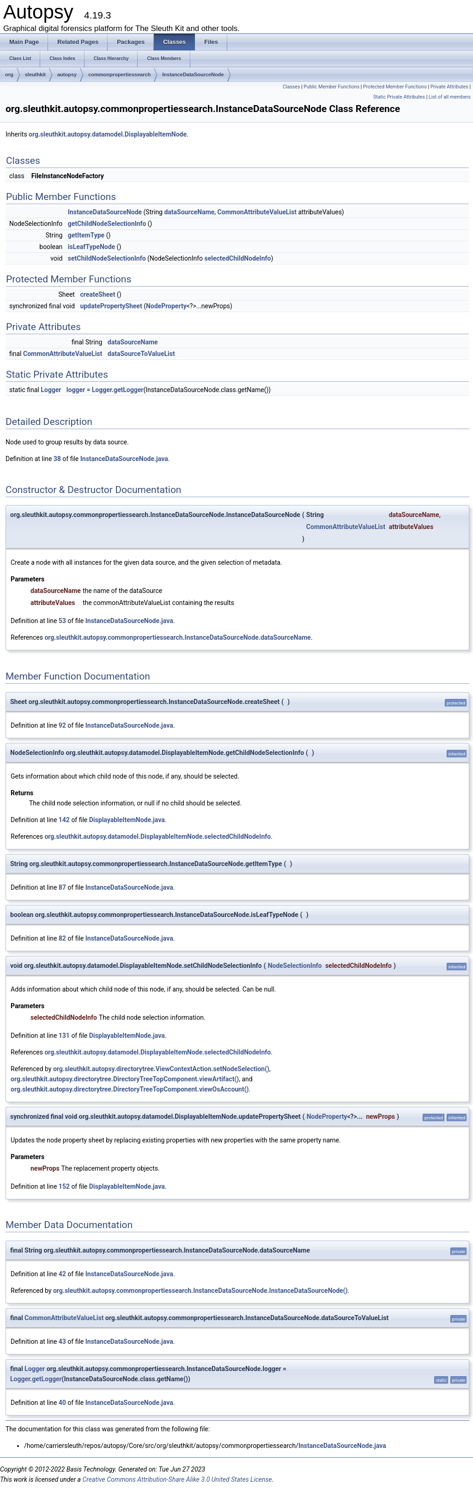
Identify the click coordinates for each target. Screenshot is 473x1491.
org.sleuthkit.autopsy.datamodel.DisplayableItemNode (108, 134)
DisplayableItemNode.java (127, 819)
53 (62, 620)
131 (64, 1035)
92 (62, 725)
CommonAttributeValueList (257, 212)
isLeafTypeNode (91, 246)
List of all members (450, 97)
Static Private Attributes (399, 97)
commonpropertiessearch (119, 74)
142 (64, 819)
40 (62, 1402)
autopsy (67, 74)
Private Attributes (449, 87)
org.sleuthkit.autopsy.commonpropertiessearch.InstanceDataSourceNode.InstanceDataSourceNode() (200, 1290)
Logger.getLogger (118, 389)
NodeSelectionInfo (295, 965)
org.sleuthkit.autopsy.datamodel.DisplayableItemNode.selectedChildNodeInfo (157, 836)
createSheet (97, 294)
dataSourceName (189, 212)
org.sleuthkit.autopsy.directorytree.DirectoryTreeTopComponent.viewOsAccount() (130, 1089)
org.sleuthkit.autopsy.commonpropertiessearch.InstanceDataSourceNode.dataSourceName (177, 637)
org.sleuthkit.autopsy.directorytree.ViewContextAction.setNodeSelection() (161, 1069)
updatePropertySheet (111, 306)
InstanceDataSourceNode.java (124, 458)
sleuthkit (35, 74)
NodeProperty (166, 306)
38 (57, 458)
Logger (51, 389)
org (9, 74)
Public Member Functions (331, 87)
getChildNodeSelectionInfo (107, 223)
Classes (291, 87)
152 (64, 1186)
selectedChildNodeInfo (238, 258)
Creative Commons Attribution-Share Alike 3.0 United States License (177, 1479)
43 (62, 1341)
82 (62, 938)
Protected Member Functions (395, 87)
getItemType (86, 235)
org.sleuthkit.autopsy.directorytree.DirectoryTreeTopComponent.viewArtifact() (125, 1079)
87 (62, 887)
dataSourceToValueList (141, 353)
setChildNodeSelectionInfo (107, 258)
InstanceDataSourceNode (193, 74)
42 (62, 1274)
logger (76, 389)
